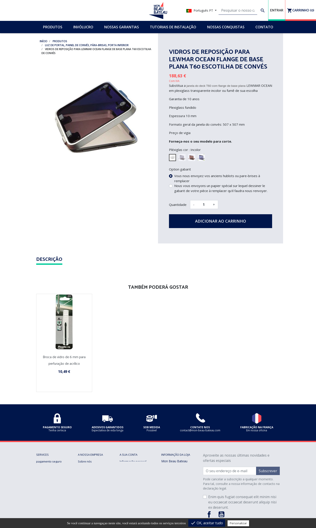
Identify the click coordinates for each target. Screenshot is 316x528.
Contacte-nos (87, 493)
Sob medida (86, 488)
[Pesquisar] (238, 10)
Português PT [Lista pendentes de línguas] (200, 10)
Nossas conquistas (90, 467)
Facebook (209, 514)
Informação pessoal (133, 461)
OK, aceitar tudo (206, 523)
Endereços (127, 477)
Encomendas (128, 467)
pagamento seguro (49, 461)
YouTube (221, 514)
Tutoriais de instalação (93, 472)
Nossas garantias (48, 477)
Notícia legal (44, 472)
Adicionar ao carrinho (220, 221)
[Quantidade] (203, 204)
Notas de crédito (131, 472)
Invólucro (84, 482)
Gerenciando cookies (50, 498)
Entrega (41, 482)
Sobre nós (85, 461)
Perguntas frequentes (93, 477)
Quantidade (178, 204)
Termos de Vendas (48, 467)
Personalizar (238, 523)
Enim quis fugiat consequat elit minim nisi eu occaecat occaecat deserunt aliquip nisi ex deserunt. (242, 502)
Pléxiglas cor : (179, 149)
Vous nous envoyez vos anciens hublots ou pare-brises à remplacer (217, 178)
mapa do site (86, 498)
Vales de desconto (132, 482)
